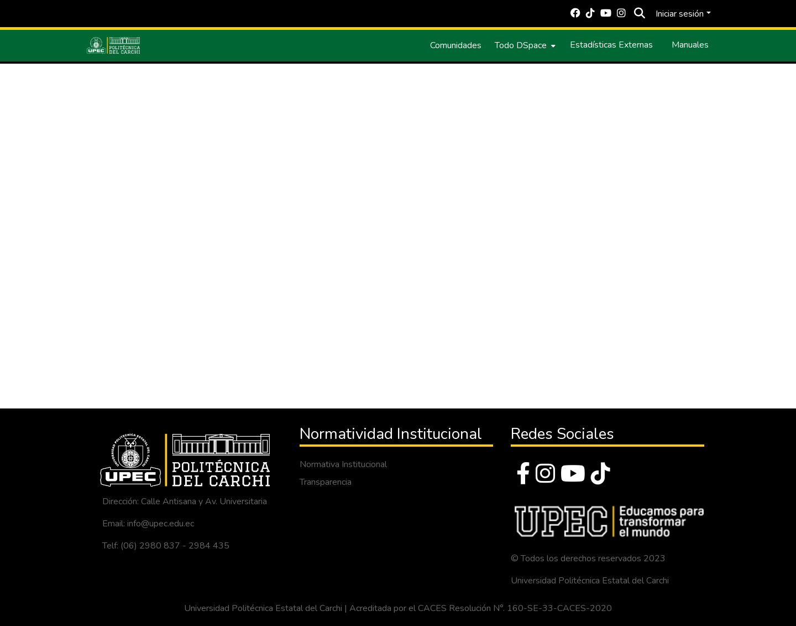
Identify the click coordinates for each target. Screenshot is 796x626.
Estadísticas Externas (611, 45)
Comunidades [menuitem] (455, 45)
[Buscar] (639, 13)
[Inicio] (113, 45)
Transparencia (326, 482)
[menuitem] (524, 45)
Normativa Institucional (343, 464)
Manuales (690, 45)
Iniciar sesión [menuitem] (680, 14)
